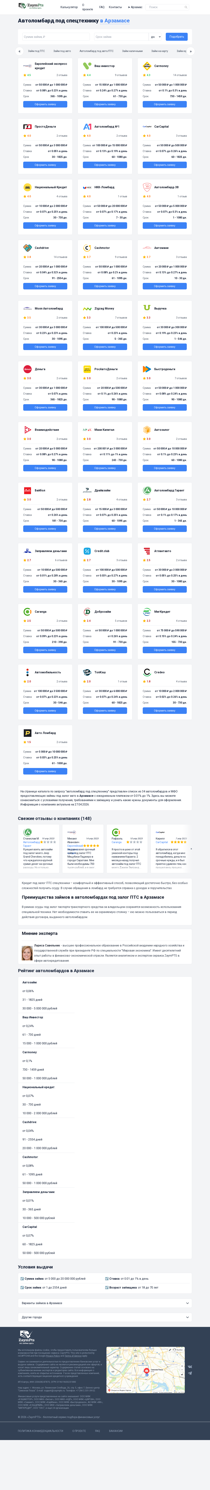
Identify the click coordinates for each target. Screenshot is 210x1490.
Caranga (117, 839)
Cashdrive (29, 1119)
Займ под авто (62, 48)
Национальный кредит (38, 1084)
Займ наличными (132, 48)
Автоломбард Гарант (31, 841)
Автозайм (29, 979)
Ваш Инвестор (32, 1014)
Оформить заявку (45, 101)
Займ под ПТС (36, 48)
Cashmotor (30, 1154)
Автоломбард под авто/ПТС (97, 48)
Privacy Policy (53, 1353)
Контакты (107, 6)
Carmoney (29, 1049)
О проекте (79, 6)
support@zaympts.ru (54, 1388)
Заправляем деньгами (38, 1189)
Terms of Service (73, 1353)
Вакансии (116, 1428)
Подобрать (176, 34)
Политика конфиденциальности (40, 1428)
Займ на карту (159, 48)
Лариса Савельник (47, 942)
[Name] (186, 6)
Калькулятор (59, 6)
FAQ (93, 6)
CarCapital (162, 839)
